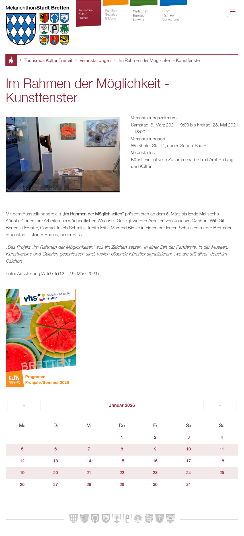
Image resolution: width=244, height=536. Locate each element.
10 (188, 449)
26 (22, 485)
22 (122, 473)
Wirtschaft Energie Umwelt (144, 17)
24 (188, 473)
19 (22, 473)
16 (155, 461)
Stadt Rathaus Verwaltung (173, 17)
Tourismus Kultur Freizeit (88, 17)
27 (55, 485)
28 (89, 485)
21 (89, 473)
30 (155, 485)
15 (122, 461)
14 (89, 461)
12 (22, 461)
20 (55, 473)
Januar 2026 (122, 405)
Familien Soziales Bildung (115, 17)
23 (155, 473)
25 (222, 473)
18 (222, 461)
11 (222, 449)
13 (55, 461)
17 (188, 461)
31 (188, 485)
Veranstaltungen (95, 61)
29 (122, 485)
